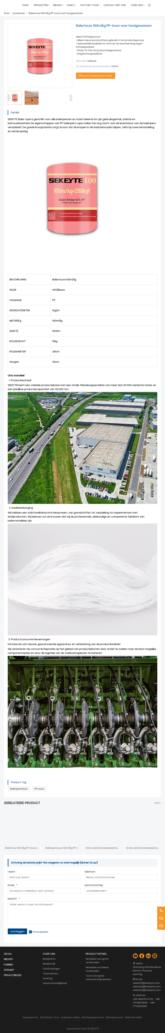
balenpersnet (30, 1017)
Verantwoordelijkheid (55, 983)
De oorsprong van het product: (93, 66)
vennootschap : (94, 885)
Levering (47, 978)
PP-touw (39, 788)
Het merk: (81, 61)
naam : (12, 872)
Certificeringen (51, 968)
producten (19, 13)
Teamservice (50, 973)
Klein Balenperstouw (92, 1017)
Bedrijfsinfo (49, 958)
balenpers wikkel (70, 1017)
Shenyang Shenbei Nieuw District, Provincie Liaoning (147, 970)
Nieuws (8, 959)
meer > (157, 803)
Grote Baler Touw (49, 1017)
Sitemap (9, 970)
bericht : (14, 899)
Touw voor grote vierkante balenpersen (98, 977)
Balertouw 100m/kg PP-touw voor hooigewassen (56, 13)
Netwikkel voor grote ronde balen (97, 960)
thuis (7, 13)
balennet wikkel (133, 1017)
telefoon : (90, 872)
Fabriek (8, 964)
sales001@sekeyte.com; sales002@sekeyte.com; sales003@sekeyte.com (147, 986)
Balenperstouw (18, 788)
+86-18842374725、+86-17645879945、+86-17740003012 (147, 1002)
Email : (12, 885)
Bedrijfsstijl (49, 963)
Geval (8, 954)
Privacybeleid (40, 931)
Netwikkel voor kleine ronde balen (97, 969)
